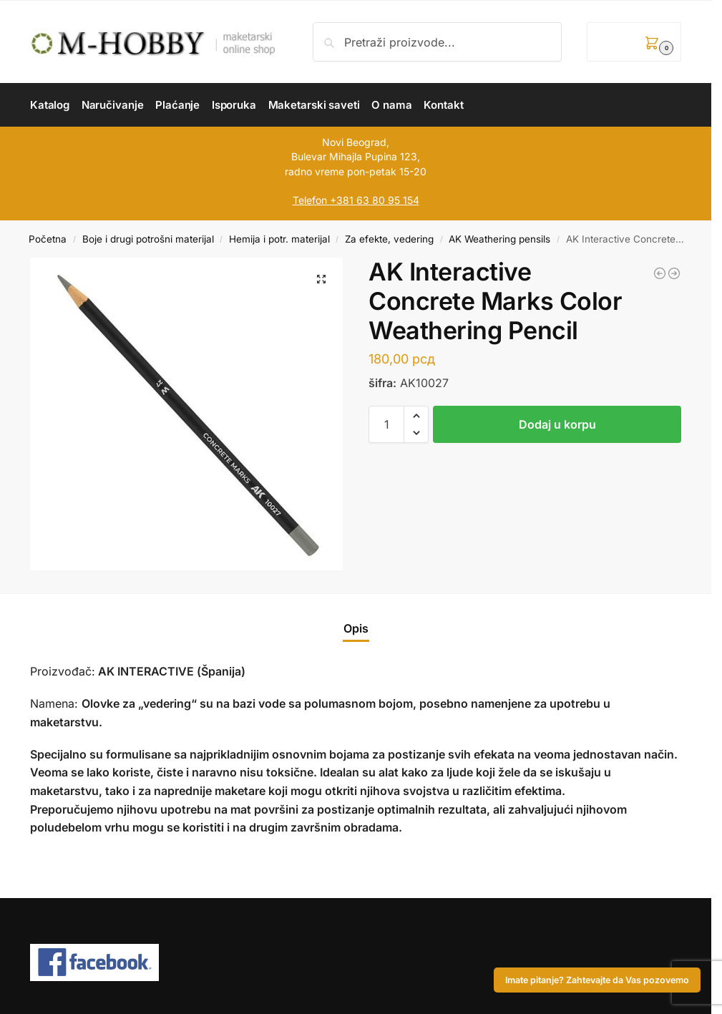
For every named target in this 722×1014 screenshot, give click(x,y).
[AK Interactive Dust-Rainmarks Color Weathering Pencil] (660, 273)
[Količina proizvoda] (386, 424)
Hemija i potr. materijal (279, 239)
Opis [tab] (356, 628)
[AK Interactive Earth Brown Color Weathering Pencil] (674, 273)
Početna (48, 239)
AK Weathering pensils (499, 239)
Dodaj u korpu (557, 424)
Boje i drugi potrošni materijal (148, 239)
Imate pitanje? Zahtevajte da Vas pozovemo (597, 980)
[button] (634, 42)
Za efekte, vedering (389, 239)
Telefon (310, 200)
